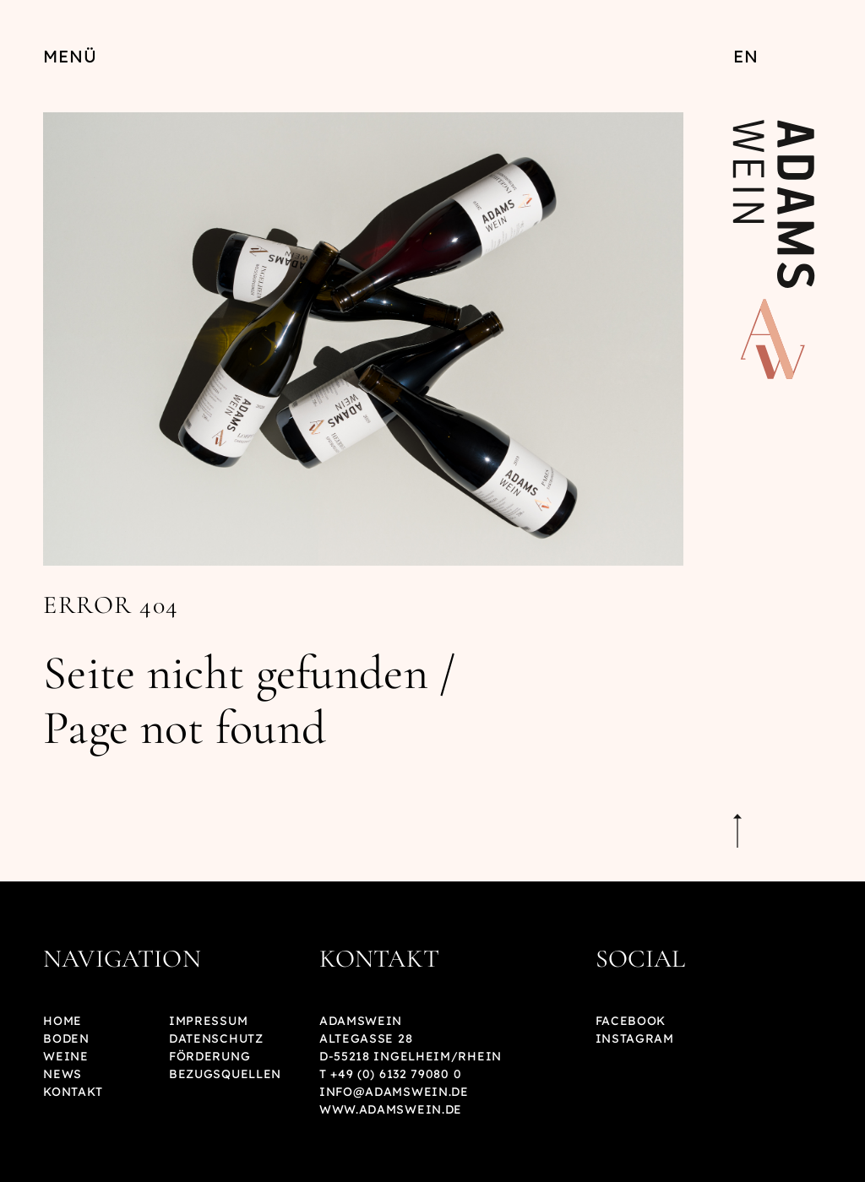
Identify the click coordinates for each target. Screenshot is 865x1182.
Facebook (631, 1020)
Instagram (635, 1038)
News (62, 1074)
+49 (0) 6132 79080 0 (395, 1074)
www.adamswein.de (390, 1109)
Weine (66, 1056)
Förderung (209, 1056)
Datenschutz (216, 1038)
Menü (70, 56)
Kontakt (73, 1091)
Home (62, 1020)
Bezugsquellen (225, 1074)
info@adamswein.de (394, 1091)
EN (746, 56)
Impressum (208, 1020)
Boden (66, 1038)
